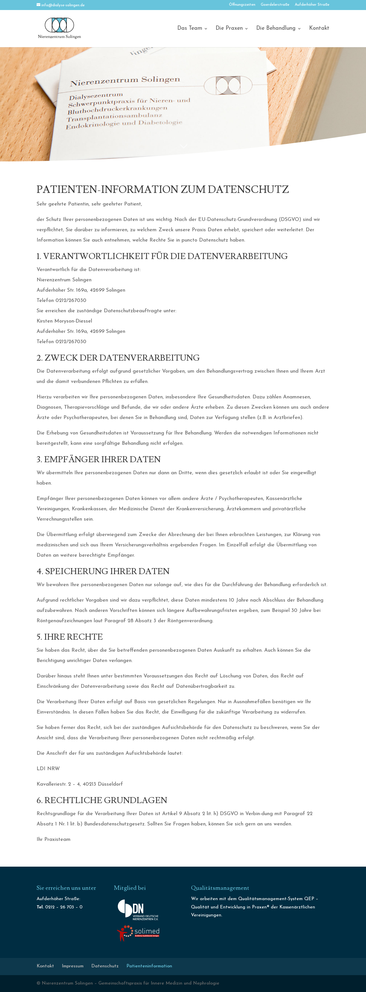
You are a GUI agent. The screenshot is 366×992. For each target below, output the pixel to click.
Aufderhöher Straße (312, 5)
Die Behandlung (276, 29)
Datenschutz (105, 966)
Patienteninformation (149, 966)
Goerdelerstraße (275, 5)
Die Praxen (229, 29)
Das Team (189, 29)
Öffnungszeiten (242, 5)
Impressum (72, 966)
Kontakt (319, 29)
